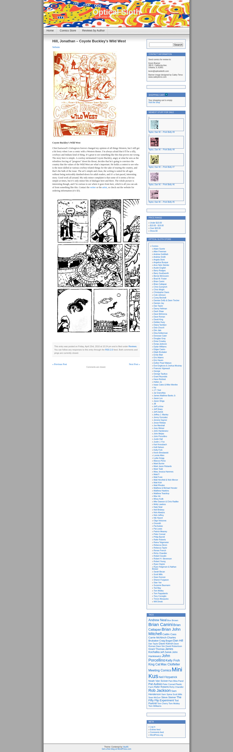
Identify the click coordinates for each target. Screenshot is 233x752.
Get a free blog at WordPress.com (116, 749)
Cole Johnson (160, 295)
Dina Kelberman (161, 333)
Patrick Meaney (160, 531)
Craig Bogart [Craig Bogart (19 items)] (166, 640)
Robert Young (160, 561)
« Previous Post (59, 364)
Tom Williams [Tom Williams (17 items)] (154, 706)
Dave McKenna (160, 314)
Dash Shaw (159, 311)
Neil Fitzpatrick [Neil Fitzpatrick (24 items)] (168, 677)
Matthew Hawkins (161, 491)
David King (158, 319)
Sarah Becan (159, 572)
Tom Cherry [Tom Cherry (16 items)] (162, 703)
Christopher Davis (161, 292)
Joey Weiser (159, 428)
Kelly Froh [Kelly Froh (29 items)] (173, 660)
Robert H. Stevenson (163, 559)
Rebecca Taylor (160, 548)
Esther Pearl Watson (162, 363)
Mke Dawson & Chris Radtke (166, 502)
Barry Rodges (160, 271)
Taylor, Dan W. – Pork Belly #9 (161, 132)
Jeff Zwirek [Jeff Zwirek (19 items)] (166, 652)
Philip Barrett (159, 537)
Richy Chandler (160, 553)
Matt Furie (158, 477)
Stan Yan (157, 583)
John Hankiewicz (161, 431)
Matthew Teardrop (161, 493)
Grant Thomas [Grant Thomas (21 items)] (156, 649)
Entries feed (155, 730)
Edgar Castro (159, 349)
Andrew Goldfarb (161, 254)
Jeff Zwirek (158, 412)
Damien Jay (159, 303)
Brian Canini (159, 281)
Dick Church (159, 328)
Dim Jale (157, 330)
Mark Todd (158, 469)
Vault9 (125, 747)
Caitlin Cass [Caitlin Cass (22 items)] (169, 634)
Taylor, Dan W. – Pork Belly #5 (161, 202)
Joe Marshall (159, 425)
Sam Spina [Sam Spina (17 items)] (166, 694)
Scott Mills (158, 574)
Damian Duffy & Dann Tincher (166, 300)
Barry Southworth (161, 273)
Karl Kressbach (160, 444)
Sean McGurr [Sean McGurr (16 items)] (154, 697)
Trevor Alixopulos (161, 599)
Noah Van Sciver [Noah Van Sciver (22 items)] (158, 680)
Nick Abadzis (159, 512)
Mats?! (156, 474)
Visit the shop (154, 102)
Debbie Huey (159, 322)
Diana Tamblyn (160, 325)
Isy (155, 387)
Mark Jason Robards (163, 466)
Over (155, 228)
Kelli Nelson (159, 447)
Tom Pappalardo (161, 593)
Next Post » (134, 364)
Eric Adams (159, 357)
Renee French (160, 550)
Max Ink (157, 496)
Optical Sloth (117, 12)
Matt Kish (158, 483)
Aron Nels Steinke (161, 265)
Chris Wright (159, 290)
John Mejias (159, 434)
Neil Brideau (159, 510)
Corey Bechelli (160, 298)
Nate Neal (158, 507)
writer (93, 187)
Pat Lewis (158, 529)
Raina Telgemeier (161, 542)
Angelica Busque (161, 262)
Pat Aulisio (158, 526)
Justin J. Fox (159, 442)
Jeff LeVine (158, 406)
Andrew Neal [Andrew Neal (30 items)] (157, 620)
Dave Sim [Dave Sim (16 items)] (160, 646)
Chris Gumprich (160, 287)
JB (155, 404)
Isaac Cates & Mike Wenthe (166, 385)
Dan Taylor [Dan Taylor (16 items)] (153, 643)
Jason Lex (158, 398)
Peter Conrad (159, 534)
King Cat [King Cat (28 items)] (154, 664)
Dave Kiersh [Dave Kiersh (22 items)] (166, 643)
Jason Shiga (159, 401)
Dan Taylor (158, 306)
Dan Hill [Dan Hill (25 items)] (178, 640)
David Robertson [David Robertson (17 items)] (174, 646)
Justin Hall (158, 439)
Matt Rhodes (159, 485)
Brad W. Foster (160, 279)
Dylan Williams (160, 347)
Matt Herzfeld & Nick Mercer (166, 480)
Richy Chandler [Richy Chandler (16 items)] (176, 687)
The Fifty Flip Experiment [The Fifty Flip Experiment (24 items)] (164, 699)
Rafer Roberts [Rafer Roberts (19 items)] (161, 687)
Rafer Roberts (160, 540)
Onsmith (157, 523)
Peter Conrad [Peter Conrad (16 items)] (169, 684)
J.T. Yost (157, 390)
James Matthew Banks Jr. (165, 396)
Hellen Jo (158, 382)
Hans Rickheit (160, 379)
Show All (153, 231)
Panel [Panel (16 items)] (180, 681)
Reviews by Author (93, 30)
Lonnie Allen (159, 455)
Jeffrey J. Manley (161, 415)
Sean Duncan (160, 577)
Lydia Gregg (159, 458)
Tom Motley (159, 591)
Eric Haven (158, 360)
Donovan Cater (160, 336)
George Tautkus (160, 374)
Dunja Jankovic (160, 344)
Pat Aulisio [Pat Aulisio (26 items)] (155, 684)
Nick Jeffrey (159, 515)
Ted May (157, 588)
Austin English (160, 268)
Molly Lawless (160, 504)
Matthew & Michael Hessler (165, 488)
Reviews (133, 346)
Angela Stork (159, 260)
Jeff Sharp (158, 409)
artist (104, 187)
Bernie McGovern (161, 276)
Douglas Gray (160, 338)
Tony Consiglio (160, 596)
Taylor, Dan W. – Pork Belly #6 (161, 184)
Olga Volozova (160, 521)
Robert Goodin (160, 556)
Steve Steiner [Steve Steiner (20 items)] (168, 697)
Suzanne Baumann (162, 585)
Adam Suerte (159, 249)
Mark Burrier (159, 464)
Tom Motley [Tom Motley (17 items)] (174, 703)
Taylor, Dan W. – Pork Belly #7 (161, 167)
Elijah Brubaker (160, 352)
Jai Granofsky (160, 393)
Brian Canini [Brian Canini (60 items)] (160, 624)
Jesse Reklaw (160, 423)
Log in (152, 727)
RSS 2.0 (109, 350)
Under (156, 223)
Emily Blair (158, 355)
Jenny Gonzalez (161, 417)
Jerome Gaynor (160, 420)
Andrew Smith (160, 257)
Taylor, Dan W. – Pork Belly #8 (161, 150)
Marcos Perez (160, 461)
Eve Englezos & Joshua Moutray (168, 366)
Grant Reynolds (160, 377)
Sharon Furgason (161, 580)
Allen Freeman (160, 251)
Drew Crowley (160, 341)
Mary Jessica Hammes (163, 472)
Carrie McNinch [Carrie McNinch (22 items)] (157, 637)
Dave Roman (159, 317)
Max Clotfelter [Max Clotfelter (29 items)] (170, 664)
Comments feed (157, 732)
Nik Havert (158, 518)
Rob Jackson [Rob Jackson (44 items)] (159, 690)
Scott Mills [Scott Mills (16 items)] (177, 694)
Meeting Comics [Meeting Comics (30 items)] (159, 670)
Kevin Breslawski (161, 453)
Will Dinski (158, 602)
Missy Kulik (158, 499)
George (157, 371)
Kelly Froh (158, 450)
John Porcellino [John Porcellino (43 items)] (159, 658)
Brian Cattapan (160, 284)
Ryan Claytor (159, 564)
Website (56, 47)
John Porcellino (160, 436)
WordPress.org (156, 735)
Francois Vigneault (162, 368)
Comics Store (68, 30)
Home (50, 30)
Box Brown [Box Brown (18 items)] (172, 620)
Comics (155, 246)
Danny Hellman (160, 309)
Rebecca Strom (160, 545)
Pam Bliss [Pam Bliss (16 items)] (173, 681)
